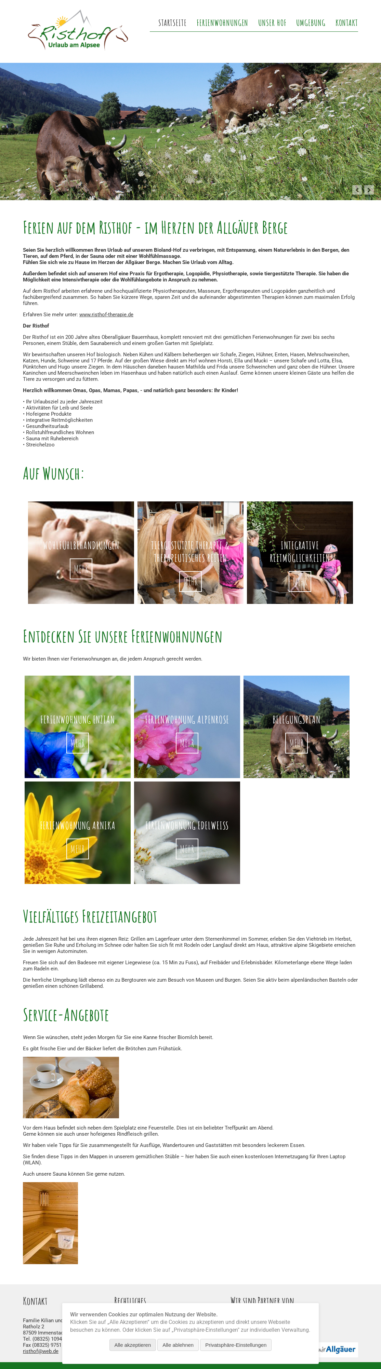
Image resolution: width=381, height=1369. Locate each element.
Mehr (81, 569)
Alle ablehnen (178, 1345)
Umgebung (310, 22)
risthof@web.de (40, 1351)
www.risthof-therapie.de (106, 315)
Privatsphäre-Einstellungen (235, 1345)
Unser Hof (272, 22)
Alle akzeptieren (133, 1345)
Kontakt (347, 22)
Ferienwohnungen (223, 22)
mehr (77, 743)
